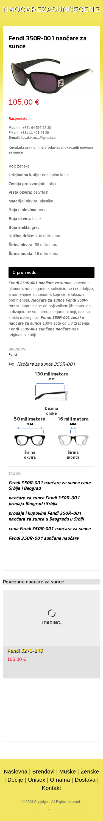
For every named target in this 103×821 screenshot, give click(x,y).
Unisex (36, 780)
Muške (67, 772)
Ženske (89, 772)
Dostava (85, 780)
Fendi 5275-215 (25, 650)
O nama (60, 780)
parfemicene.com (31, 810)
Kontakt (51, 788)
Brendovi (43, 772)
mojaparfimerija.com (69, 810)
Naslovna (15, 772)
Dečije (15, 780)
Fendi (13, 355)
